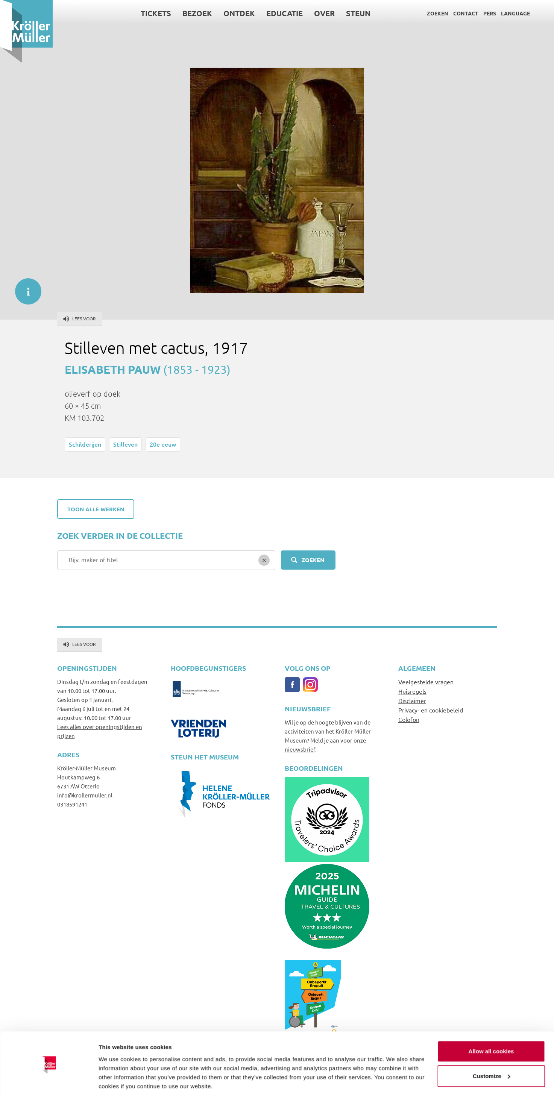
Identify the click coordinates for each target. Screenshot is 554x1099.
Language (515, 13)
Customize (491, 1053)
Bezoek (197, 13)
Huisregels (412, 691)
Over (324, 13)
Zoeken (437, 13)
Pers (489, 13)
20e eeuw (163, 444)
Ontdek (239, 13)
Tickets (156, 13)
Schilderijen (85, 444)
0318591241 (72, 804)
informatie (24, 287)
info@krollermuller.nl (84, 795)
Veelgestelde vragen (426, 681)
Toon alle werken (95, 509)
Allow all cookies (491, 1029)
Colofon (408, 719)
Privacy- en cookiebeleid (430, 710)
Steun (358, 13)
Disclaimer (412, 700)
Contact (465, 13)
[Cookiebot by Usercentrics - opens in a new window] (49, 1084)
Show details (116, 1084)
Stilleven (125, 444)
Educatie (284, 13)
